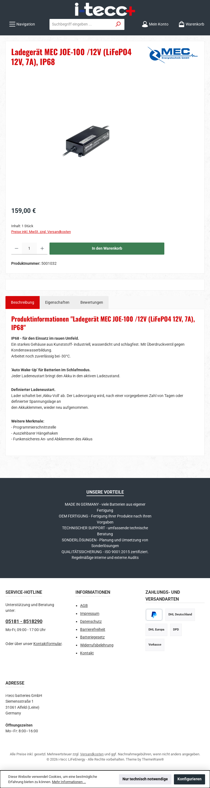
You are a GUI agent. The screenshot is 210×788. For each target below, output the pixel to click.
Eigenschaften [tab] (57, 302)
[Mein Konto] (155, 24)
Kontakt (87, 653)
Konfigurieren (189, 779)
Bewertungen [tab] (91, 302)
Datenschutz (91, 621)
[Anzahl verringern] (16, 249)
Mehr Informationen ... (69, 782)
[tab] (22, 302)
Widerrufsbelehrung (96, 645)
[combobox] (80, 24)
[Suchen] (118, 24)
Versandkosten (92, 754)
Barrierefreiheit (92, 629)
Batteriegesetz (92, 637)
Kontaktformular (47, 643)
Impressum (89, 613)
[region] (105, 140)
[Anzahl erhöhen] (42, 249)
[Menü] (22, 24)
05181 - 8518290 (23, 621)
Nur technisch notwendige (145, 779)
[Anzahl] (29, 249)
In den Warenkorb (107, 248)
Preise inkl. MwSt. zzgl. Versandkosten (41, 232)
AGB (84, 605)
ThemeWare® (153, 759)
